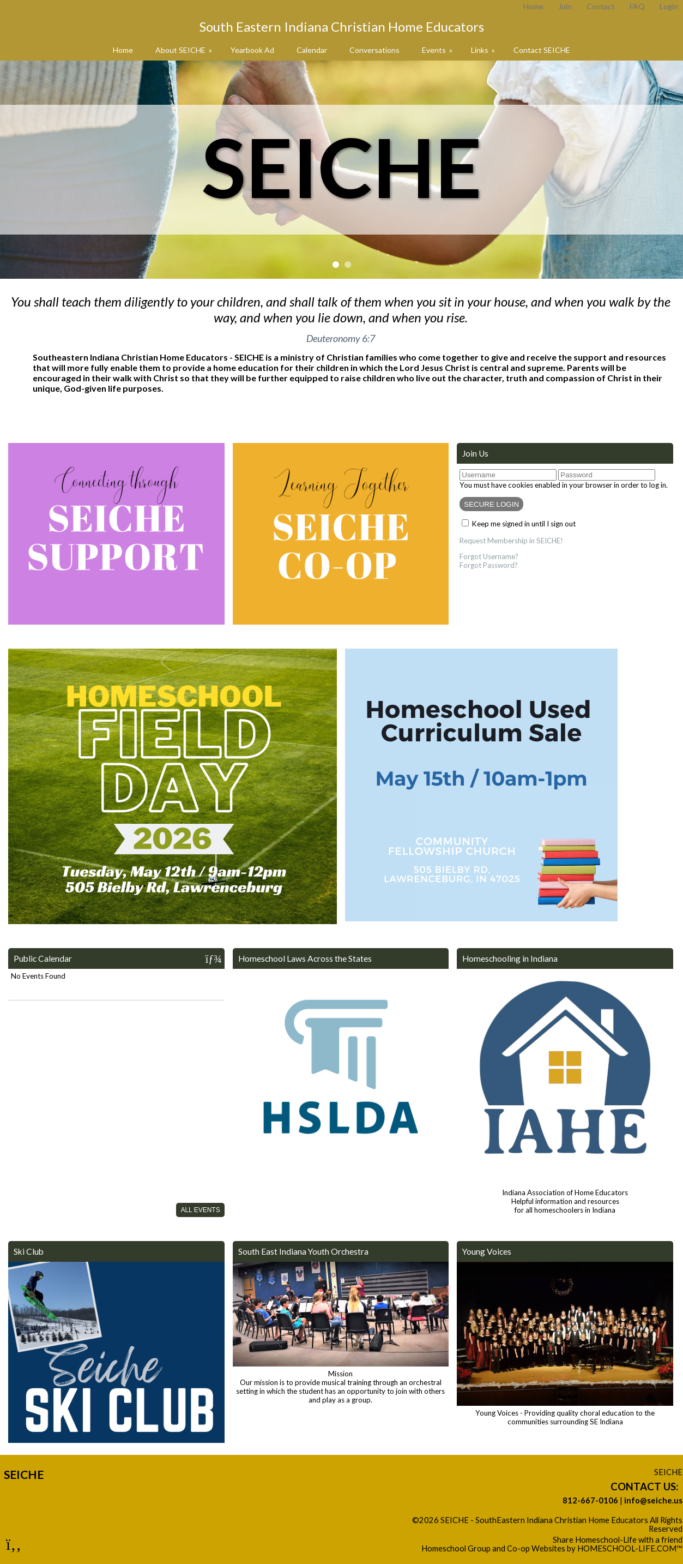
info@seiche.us (653, 1500)
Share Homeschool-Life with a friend (617, 1539)
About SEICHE (184, 50)
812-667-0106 (590, 1500)
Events (438, 50)
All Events (200, 1210)
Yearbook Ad (252, 50)
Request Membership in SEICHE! (511, 540)
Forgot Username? (489, 556)
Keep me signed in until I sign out (524, 523)
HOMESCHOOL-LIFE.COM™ (629, 1548)
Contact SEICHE (541, 50)
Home (123, 50)
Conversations (374, 50)
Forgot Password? (489, 565)
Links (484, 50)
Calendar (312, 50)
